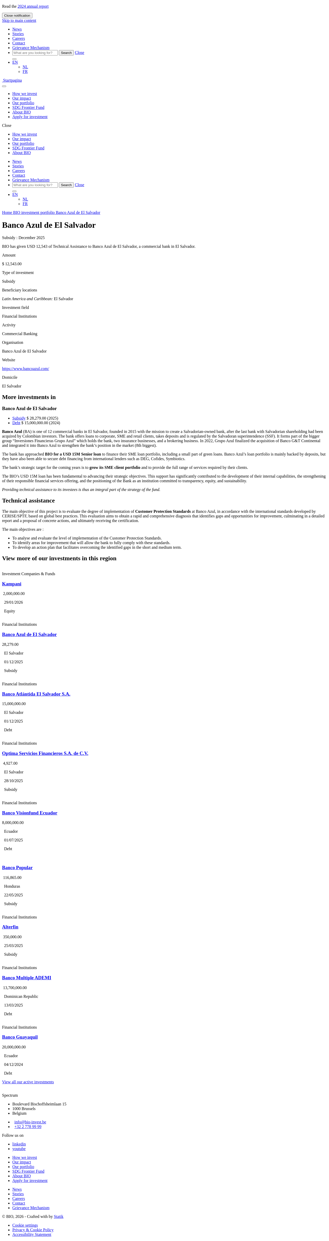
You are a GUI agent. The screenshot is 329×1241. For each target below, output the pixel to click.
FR (25, 71)
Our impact (21, 98)
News (17, 29)
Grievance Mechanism (30, 47)
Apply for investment (30, 117)
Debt (16, 423)
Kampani (11, 583)
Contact (18, 43)
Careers (18, 38)
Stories (18, 34)
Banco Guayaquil (20, 1037)
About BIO (21, 112)
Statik (58, 1216)
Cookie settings (25, 1225)
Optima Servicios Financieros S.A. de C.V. (45, 753)
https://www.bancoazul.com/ (25, 368)
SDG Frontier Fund (28, 107)
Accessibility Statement (31, 1234)
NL (25, 67)
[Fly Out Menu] (4, 86)
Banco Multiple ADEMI (26, 977)
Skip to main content (19, 20)
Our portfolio (23, 103)
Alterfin (10, 927)
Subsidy (19, 418)
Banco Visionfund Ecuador (29, 813)
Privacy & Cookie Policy (32, 1230)
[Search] (35, 52)
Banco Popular (17, 867)
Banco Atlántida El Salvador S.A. (36, 694)
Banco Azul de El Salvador (29, 634)
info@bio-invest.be (30, 1122)
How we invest (24, 93)
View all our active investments (28, 1082)
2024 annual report (33, 6)
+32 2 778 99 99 (27, 1126)
